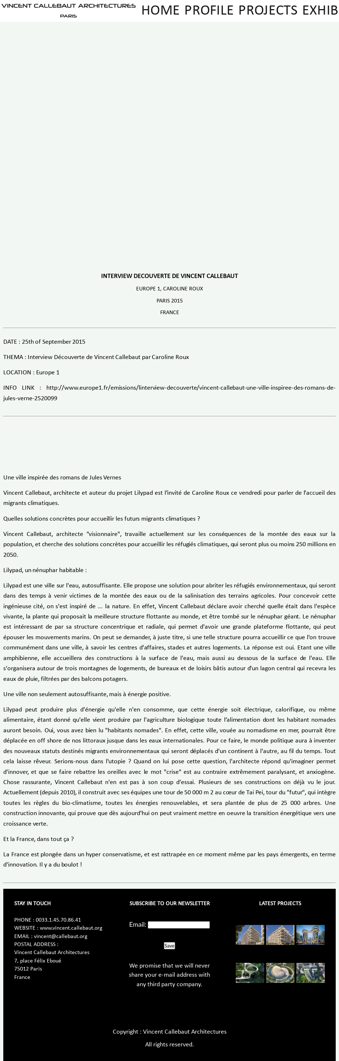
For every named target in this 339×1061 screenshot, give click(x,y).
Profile (209, 11)
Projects (267, 11)
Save (169, 946)
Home (160, 11)
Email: (137, 924)
